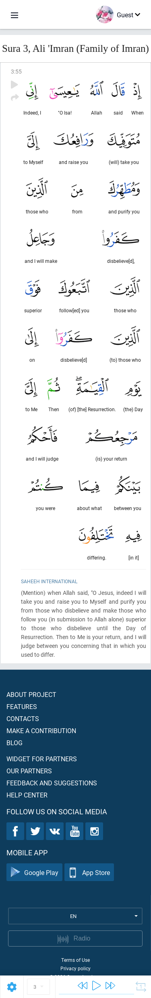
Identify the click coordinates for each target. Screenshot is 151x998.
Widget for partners (41, 758)
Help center (27, 795)
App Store (89, 872)
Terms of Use (75, 960)
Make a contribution (41, 730)
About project (31, 694)
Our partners (29, 770)
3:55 (16, 71)
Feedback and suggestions (51, 783)
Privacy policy (75, 968)
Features (21, 706)
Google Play (34, 872)
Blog (14, 742)
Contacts (22, 718)
